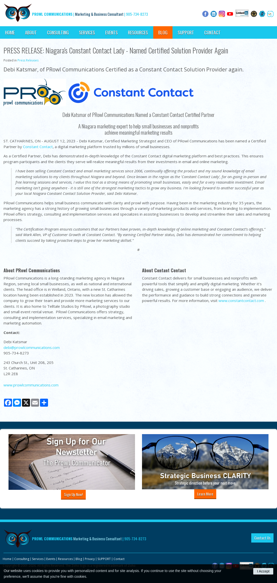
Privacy (90, 559)
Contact (212, 32)
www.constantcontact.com (241, 300)
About (31, 32)
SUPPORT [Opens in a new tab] (186, 32)
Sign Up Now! (73, 494)
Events (111, 32)
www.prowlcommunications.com (31, 384)
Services (87, 32)
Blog (163, 32)
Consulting (58, 32)
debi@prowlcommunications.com (32, 347)
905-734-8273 (137, 14)
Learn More (205, 494)
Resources (138, 32)
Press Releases (28, 60)
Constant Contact (38, 146)
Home (10, 32)
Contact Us (262, 538)
